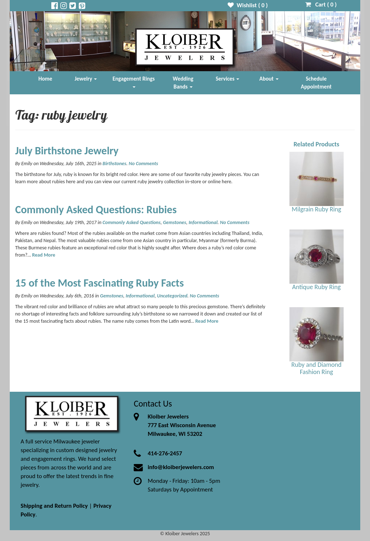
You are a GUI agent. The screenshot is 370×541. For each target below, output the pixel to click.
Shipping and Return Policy (54, 506)
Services (228, 78)
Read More (43, 255)
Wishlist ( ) (248, 5)
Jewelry (86, 78)
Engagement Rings (134, 81)
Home (45, 78)
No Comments (143, 163)
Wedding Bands (183, 82)
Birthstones (114, 163)
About (269, 78)
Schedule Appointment (316, 82)
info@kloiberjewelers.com (181, 467)
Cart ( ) (321, 4)
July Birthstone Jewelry (67, 150)
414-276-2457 (165, 453)
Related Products (316, 144)
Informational (203, 222)
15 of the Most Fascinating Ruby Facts (99, 282)
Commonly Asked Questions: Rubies (96, 209)
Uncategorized (172, 296)
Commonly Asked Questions (131, 222)
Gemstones (174, 222)
